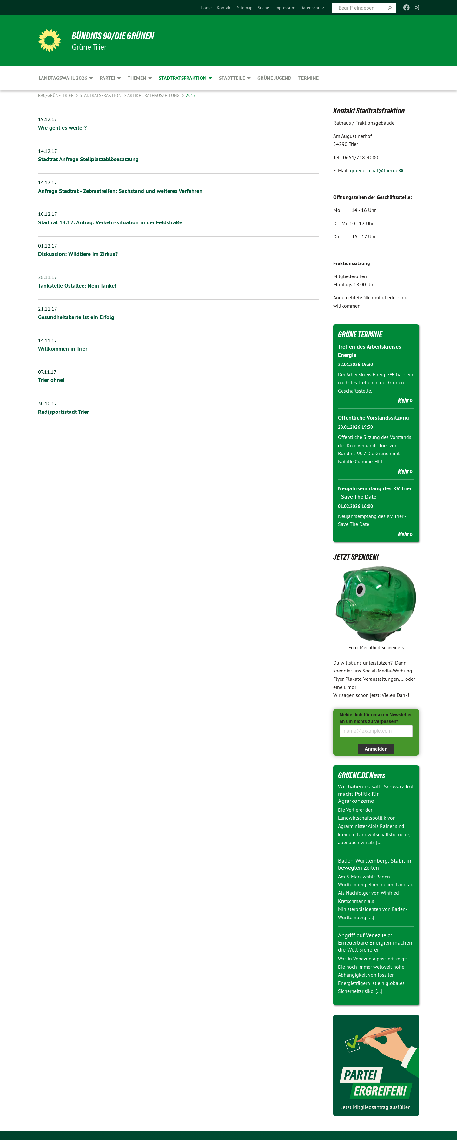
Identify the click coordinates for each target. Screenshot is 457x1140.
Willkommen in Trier (62, 347)
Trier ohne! (51, 378)
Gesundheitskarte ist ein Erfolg (76, 316)
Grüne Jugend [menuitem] (274, 78)
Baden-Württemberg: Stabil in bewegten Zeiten (374, 863)
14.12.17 (47, 150)
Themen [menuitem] (137, 78)
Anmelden (376, 748)
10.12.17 (47, 213)
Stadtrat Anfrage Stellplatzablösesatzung (88, 159)
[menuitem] (206, 7)
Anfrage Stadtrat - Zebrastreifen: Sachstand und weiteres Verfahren (120, 190)
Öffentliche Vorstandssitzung (373, 417)
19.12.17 (47, 119)
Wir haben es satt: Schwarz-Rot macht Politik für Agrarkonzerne (376, 793)
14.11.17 (47, 339)
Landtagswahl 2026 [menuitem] (63, 78)
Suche (263, 7)
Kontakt (224, 7)
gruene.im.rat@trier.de (374, 170)
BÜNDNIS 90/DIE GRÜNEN (116, 35)
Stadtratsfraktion (101, 95)
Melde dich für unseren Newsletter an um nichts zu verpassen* (376, 717)
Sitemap (245, 7)
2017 (191, 95)
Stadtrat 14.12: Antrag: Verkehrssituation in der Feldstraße (110, 221)
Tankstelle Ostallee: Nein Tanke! (77, 284)
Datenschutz (312, 7)
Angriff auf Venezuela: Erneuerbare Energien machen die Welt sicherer (375, 941)
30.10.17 (47, 402)
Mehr (403, 400)
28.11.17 (47, 276)
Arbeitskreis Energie (367, 374)
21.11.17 (47, 307)
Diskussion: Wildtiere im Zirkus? (78, 253)
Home (206, 7)
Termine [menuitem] (308, 78)
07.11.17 (47, 370)
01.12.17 (47, 245)
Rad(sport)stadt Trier (63, 410)
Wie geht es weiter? (62, 127)
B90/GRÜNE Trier (56, 95)
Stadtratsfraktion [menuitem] (183, 78)
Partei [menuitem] (107, 78)
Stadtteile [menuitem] (232, 78)
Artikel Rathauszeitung (154, 95)
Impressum (284, 7)
